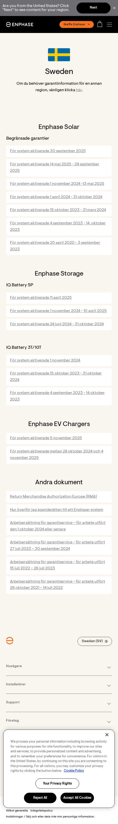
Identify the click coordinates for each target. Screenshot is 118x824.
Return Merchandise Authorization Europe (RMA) (53, 497)
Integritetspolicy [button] (41, 810)
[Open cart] (101, 24)
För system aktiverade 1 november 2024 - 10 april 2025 (58, 311)
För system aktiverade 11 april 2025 (41, 298)
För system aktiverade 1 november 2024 (45, 361)
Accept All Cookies (77, 798)
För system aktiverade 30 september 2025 (48, 151)
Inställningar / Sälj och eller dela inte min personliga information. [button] (50, 816)
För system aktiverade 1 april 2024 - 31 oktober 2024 (56, 197)
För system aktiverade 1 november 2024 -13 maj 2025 (57, 184)
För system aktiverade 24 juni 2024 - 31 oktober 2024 (57, 324)
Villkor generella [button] (17, 810)
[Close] (107, 734)
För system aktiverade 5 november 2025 (46, 438)
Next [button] (93, 7)
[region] (59, 768)
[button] (111, 24)
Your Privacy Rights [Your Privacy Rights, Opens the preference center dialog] (57, 783)
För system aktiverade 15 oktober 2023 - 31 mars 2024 (58, 210)
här (79, 90)
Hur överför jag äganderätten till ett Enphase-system (56, 510)
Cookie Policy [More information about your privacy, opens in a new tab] (74, 771)
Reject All (40, 798)
